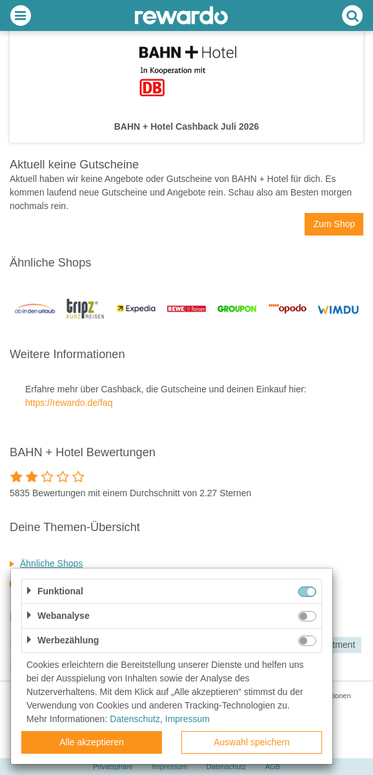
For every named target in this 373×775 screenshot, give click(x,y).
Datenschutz (135, 719)
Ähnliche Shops (51, 563)
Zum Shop (334, 224)
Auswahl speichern (252, 742)
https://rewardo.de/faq (68, 403)
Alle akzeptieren (91, 742)
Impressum (187, 719)
